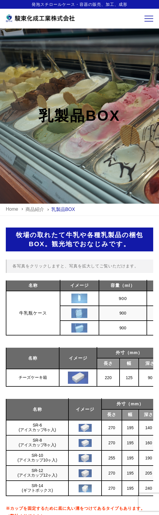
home (12, 209)
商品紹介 (35, 209)
